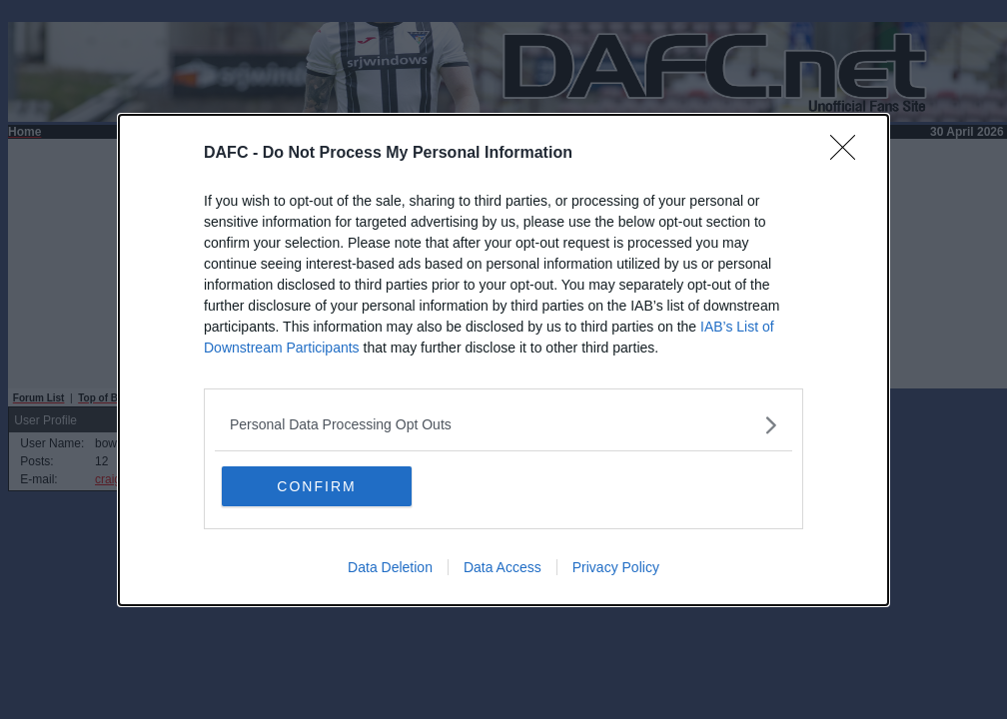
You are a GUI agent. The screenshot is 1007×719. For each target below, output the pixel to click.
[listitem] (503, 424)
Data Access (502, 567)
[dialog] (503, 360)
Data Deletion (390, 567)
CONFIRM (316, 486)
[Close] (849, 154)
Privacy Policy (615, 567)
